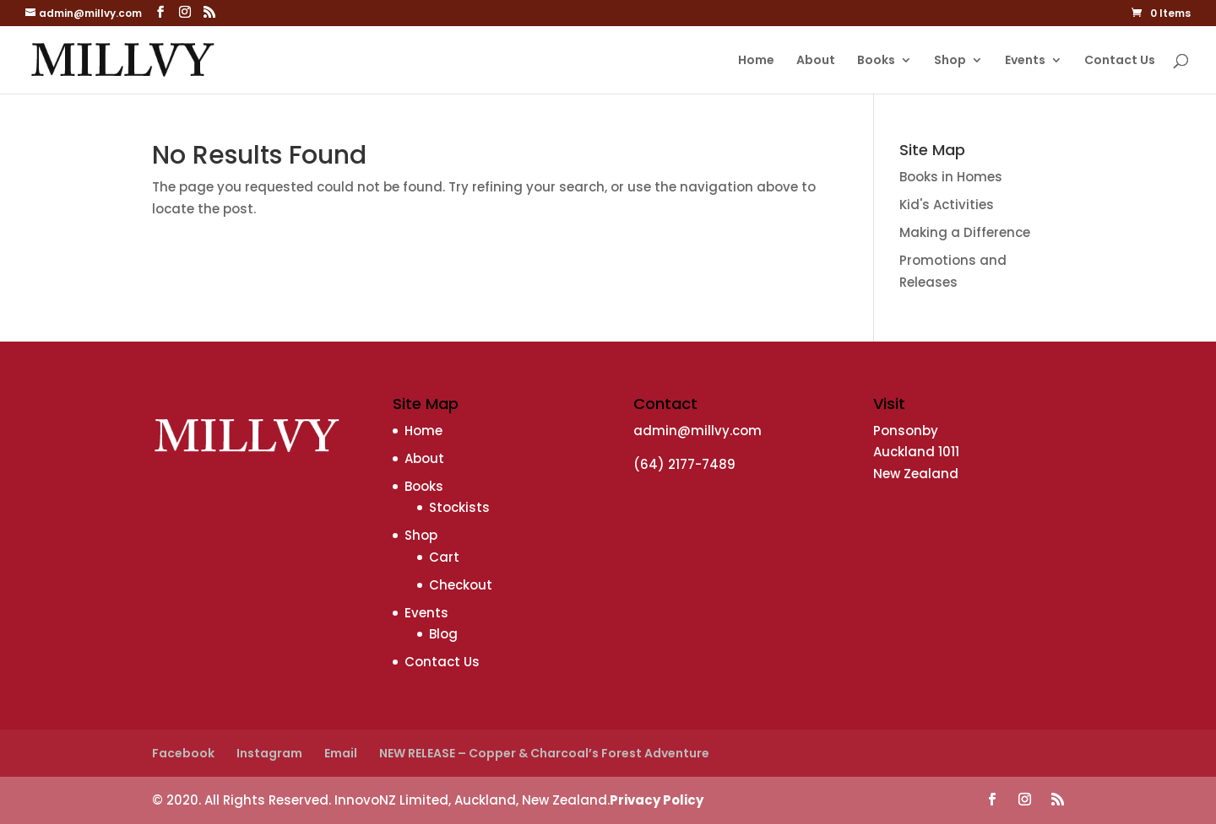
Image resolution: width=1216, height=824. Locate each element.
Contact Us (1119, 61)
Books (876, 61)
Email (340, 753)
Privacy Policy (656, 800)
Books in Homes (950, 177)
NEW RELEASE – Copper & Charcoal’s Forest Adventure (544, 753)
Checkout (460, 585)
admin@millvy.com (697, 430)
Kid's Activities (946, 204)
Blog (443, 634)
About (815, 61)
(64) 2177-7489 (684, 464)
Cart (444, 557)
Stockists (459, 507)
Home (756, 61)
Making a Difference (964, 232)
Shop (950, 61)
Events (1025, 61)
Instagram (269, 753)
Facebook (183, 753)
